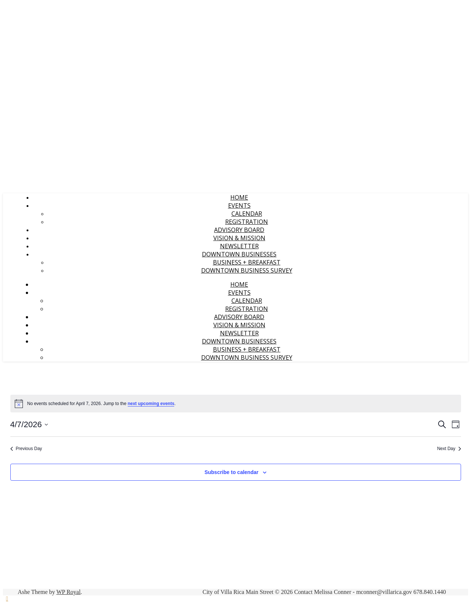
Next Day (449, 448)
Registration (246, 222)
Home (239, 197)
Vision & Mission (239, 238)
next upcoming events (151, 403)
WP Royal (68, 592)
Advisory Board (239, 230)
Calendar (246, 214)
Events (239, 205)
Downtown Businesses (239, 254)
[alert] (235, 403)
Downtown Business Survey (246, 270)
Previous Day (26, 448)
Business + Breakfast (247, 262)
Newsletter (239, 246)
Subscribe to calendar (231, 472)
